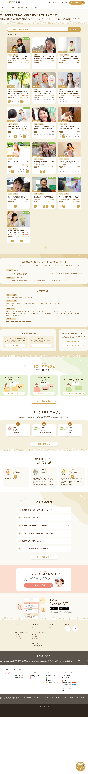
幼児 (62, 313)
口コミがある (16, 315)
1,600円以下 (9, 313)
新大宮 (12, 321)
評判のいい (9, 315)
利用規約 (7, 697)
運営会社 (1, 697)
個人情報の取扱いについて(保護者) (33, 697)
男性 (58, 311)
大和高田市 (13, 303)
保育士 (13, 311)
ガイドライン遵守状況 (56, 697)
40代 (72, 313)
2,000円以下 (16, 313)
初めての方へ (42, 2)
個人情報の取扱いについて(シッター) (17, 697)
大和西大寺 (28, 321)
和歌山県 (30, 297)
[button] (4, 429)
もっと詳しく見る (46, 557)
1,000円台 (76, 311)
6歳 (45, 313)
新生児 (53, 313)
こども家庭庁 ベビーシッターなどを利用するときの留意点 (73, 697)
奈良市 (7, 303)
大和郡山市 (19, 303)
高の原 (16, 321)
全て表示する (9, 305)
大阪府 (16, 297)
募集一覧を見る (47, 444)
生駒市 (47, 303)
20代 (65, 313)
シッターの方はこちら (78, 3)
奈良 (23, 321)
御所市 (42, 303)
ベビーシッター (33, 18)
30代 (69, 313)
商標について (14, 698)
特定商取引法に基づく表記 (5, 698)
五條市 (38, 303)
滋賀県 (7, 297)
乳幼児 (58, 313)
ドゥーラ (49, 311)
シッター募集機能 (53, 417)
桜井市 (33, 303)
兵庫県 (20, 297)
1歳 (31, 313)
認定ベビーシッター (27, 311)
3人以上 (71, 311)
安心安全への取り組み (52, 2)
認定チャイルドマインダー (39, 311)
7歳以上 (49, 313)
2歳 (34, 313)
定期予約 (8, 311)
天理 (20, 321)
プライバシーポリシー (46, 697)
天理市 (25, 303)
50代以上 (77, 313)
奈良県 (25, 297)
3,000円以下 (23, 313)
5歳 (42, 313)
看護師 (54, 311)
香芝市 (51, 303)
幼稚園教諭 (18, 311)
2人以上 (66, 311)
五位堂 (7, 321)
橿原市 (29, 303)
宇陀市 (60, 303)
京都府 (12, 297)
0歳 (28, 313)
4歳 (40, 313)
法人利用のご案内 (63, 2)
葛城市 (55, 303)
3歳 (37, 313)
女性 (61, 311)
